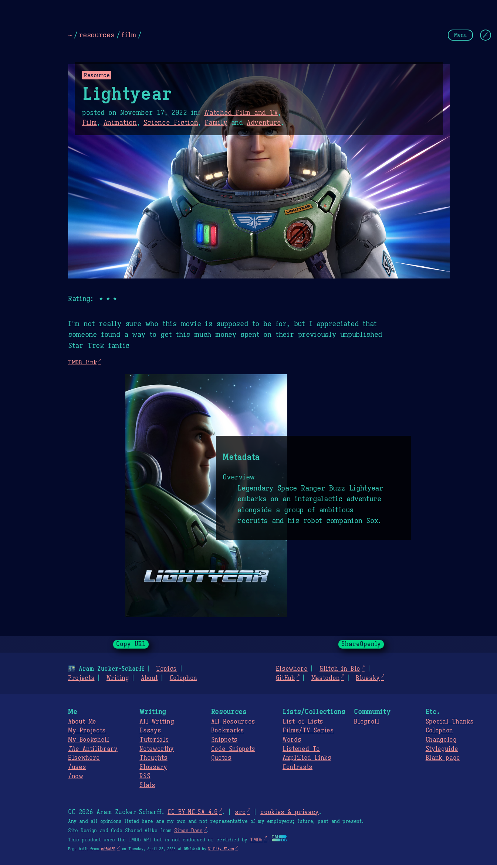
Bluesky (368, 678)
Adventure (264, 123)
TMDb (256, 840)
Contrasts (297, 767)
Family (215, 123)
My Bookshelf (88, 739)
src (240, 812)
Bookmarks (227, 730)
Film (89, 123)
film (128, 34)
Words (292, 739)
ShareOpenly (361, 644)
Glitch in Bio (340, 669)
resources (96, 34)
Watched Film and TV (241, 113)
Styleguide (442, 749)
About (149, 678)
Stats (147, 785)
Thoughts (153, 758)
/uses (77, 767)
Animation (120, 123)
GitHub (285, 678)
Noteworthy (156, 749)
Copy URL (131, 644)
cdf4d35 (108, 849)
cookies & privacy (289, 812)
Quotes (221, 758)
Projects (81, 678)
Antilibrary (93, 749)
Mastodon (325, 678)
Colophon (183, 678)
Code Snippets (233, 749)
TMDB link (82, 362)
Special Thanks (450, 721)
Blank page (443, 758)
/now (75, 776)
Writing (117, 678)
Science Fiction (170, 123)
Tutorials (154, 739)
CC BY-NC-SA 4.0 (192, 812)
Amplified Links (307, 758)
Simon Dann (188, 831)
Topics (166, 669)
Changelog (441, 739)
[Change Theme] (485, 35)
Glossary (153, 767)
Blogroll (366, 721)
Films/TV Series (308, 730)
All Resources (233, 721)
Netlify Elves (221, 849)
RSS (144, 776)
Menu (460, 35)
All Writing (156, 721)
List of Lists (303, 721)
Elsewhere (292, 669)
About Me (82, 721)
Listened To (301, 749)
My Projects (87, 730)
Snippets (224, 739)
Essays (150, 730)
